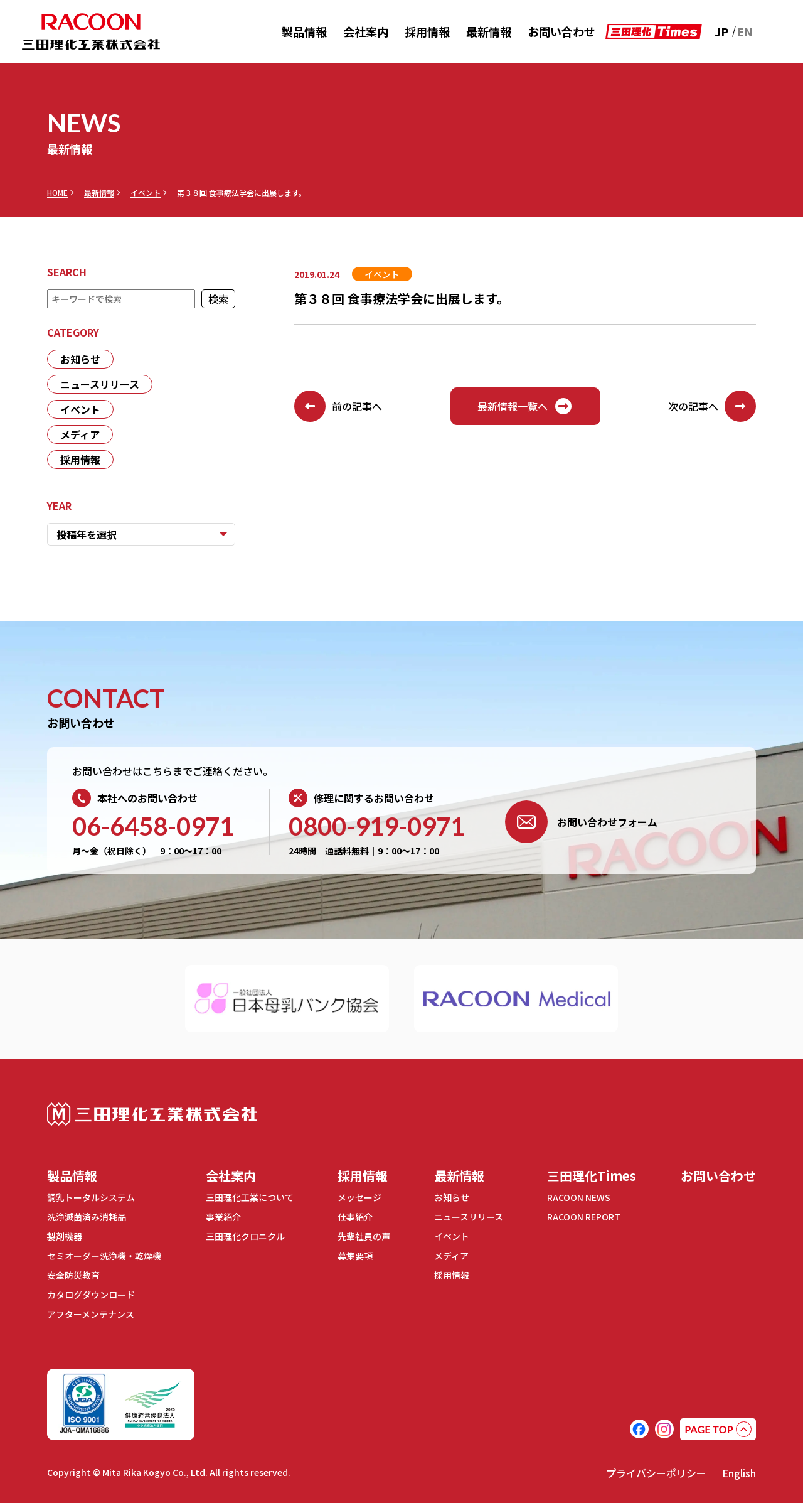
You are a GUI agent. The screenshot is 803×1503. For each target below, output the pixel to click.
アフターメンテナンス (90, 1314)
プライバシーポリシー (656, 1472)
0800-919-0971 (377, 826)
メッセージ (359, 1197)
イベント (145, 193)
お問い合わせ (561, 31)
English (739, 1472)
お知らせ (80, 359)
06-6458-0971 (153, 826)
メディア (80, 434)
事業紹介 (223, 1216)
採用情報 (427, 31)
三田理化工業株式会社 (152, 1114)
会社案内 (365, 31)
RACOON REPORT (583, 1216)
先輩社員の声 (364, 1236)
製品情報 (304, 31)
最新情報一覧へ (525, 406)
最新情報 (488, 31)
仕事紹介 (355, 1216)
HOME (57, 193)
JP (721, 31)
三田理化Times (591, 1175)
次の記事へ (712, 406)
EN (745, 31)
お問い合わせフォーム (581, 821)
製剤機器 (64, 1236)
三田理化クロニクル (245, 1236)
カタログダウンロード (91, 1294)
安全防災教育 (73, 1275)
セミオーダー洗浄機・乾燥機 (104, 1255)
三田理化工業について (250, 1197)
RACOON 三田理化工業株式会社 (91, 32)
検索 (218, 298)
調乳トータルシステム (91, 1197)
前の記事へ (338, 406)
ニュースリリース (99, 384)
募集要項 (355, 1255)
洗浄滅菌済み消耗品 (86, 1216)
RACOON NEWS (578, 1197)
